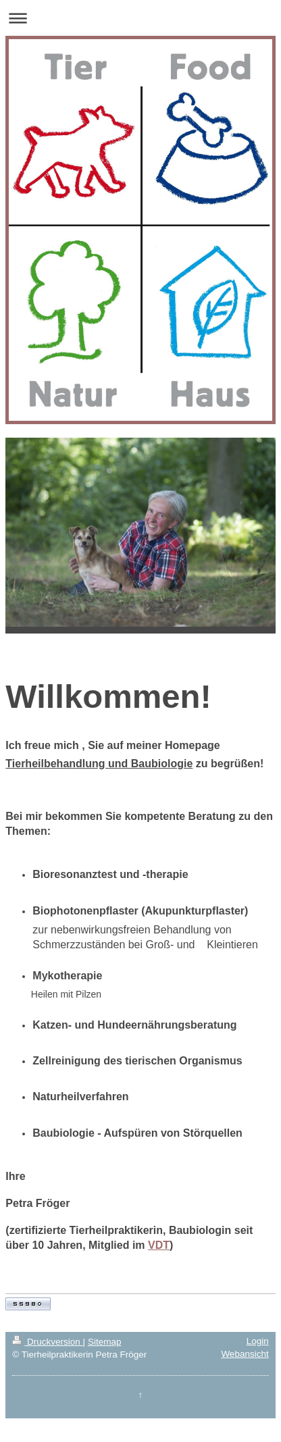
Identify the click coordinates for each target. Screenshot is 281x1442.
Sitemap (105, 1342)
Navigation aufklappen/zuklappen (140, 17)
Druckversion (47, 1342)
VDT (159, 1245)
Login (258, 1341)
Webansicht (244, 1354)
